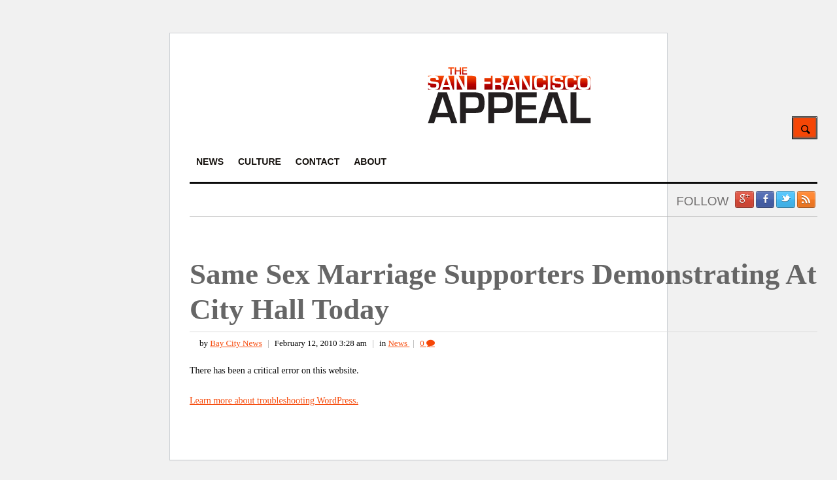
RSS (806, 199)
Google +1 (744, 199)
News (398, 343)
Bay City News (236, 343)
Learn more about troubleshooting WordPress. (274, 400)
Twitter (785, 199)
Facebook (765, 199)
